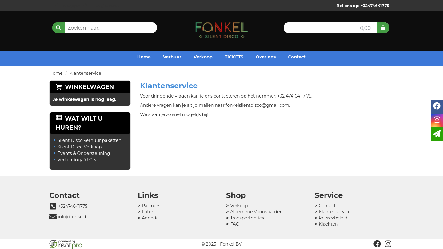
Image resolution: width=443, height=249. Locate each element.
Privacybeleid (333, 218)
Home (144, 57)
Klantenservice (334, 212)
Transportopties (247, 218)
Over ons (266, 57)
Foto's (148, 212)
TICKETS (234, 57)
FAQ (234, 224)
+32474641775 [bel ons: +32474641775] (72, 206)
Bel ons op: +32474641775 (363, 5)
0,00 (365, 28)
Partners (151, 205)
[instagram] (388, 243)
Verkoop (203, 57)
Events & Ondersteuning (84, 153)
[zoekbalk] (111, 27)
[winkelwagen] (383, 27)
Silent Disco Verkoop (80, 147)
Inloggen (71, 5)
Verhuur (172, 57)
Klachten (328, 224)
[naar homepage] (222, 29)
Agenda (150, 218)
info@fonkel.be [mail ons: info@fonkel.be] (74, 216)
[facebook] (377, 243)
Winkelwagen (89, 86)
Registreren (107, 5)
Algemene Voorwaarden (256, 212)
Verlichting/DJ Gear (78, 160)
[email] (437, 134)
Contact (297, 57)
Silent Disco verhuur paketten (90, 140)
